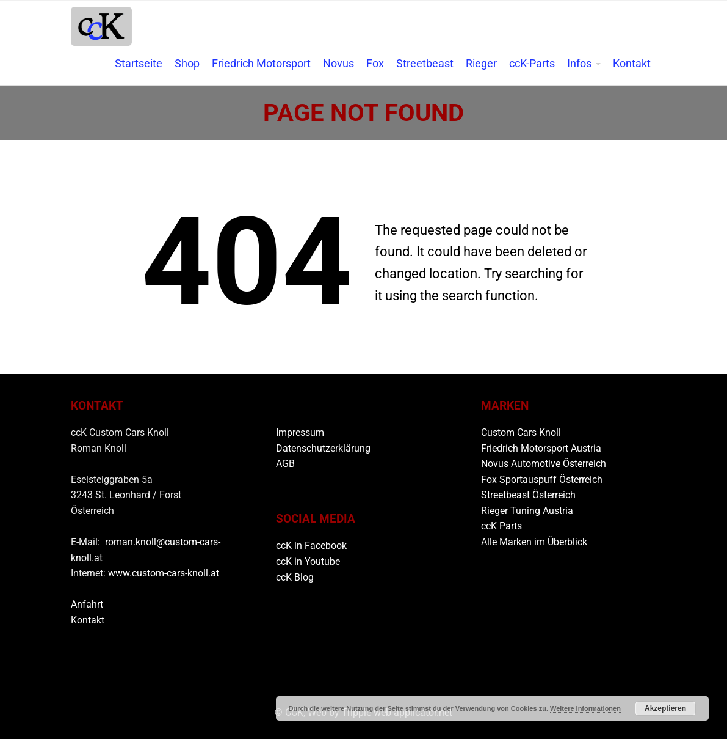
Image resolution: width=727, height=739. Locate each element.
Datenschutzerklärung (323, 448)
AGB (285, 463)
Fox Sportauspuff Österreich (541, 479)
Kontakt (632, 63)
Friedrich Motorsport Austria (541, 448)
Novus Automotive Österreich (543, 463)
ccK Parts (501, 526)
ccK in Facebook (311, 545)
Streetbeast (425, 63)
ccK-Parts (532, 63)
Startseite (138, 63)
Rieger (481, 63)
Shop (187, 63)
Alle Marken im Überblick (534, 542)
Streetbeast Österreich (528, 495)
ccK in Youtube (308, 561)
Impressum (300, 432)
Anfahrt (87, 604)
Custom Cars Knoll (521, 432)
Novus (338, 63)
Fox (375, 63)
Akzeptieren (665, 708)
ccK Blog (295, 577)
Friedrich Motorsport (261, 63)
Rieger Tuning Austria (527, 511)
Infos (579, 63)
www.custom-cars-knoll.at (163, 573)
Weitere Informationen (585, 708)
